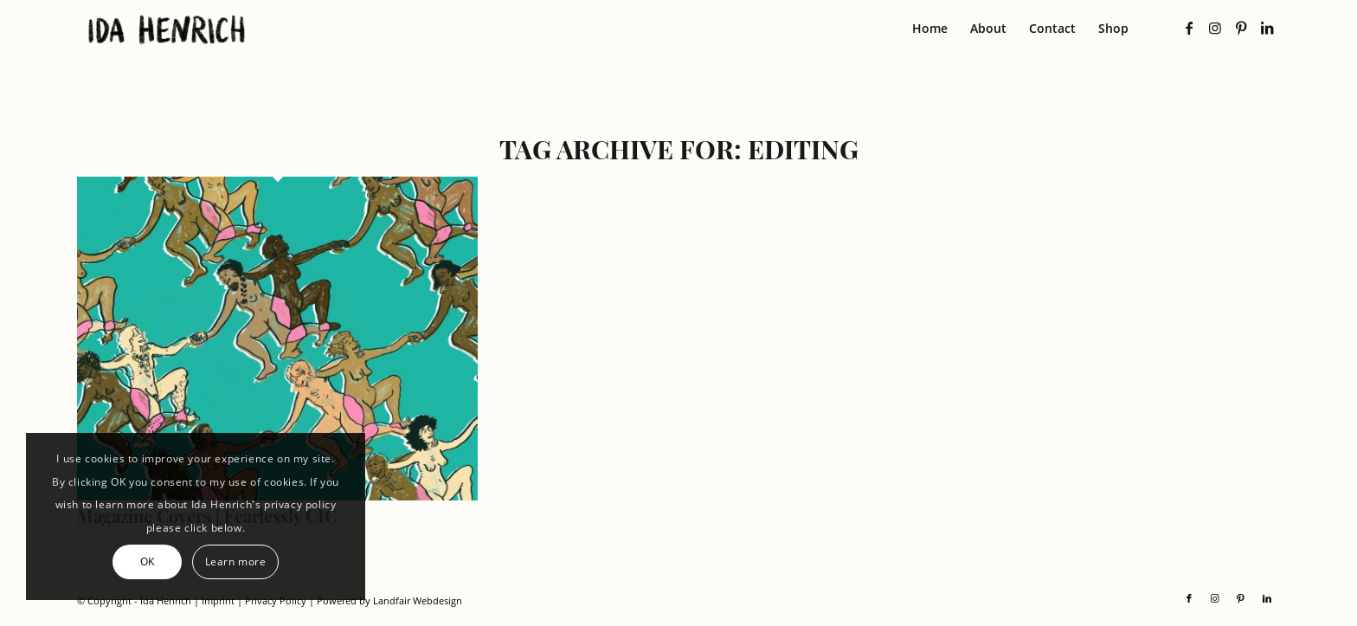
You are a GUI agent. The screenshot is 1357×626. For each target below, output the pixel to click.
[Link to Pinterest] (1241, 28)
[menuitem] (930, 28)
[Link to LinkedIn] (1267, 28)
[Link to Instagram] (1215, 28)
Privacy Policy (275, 600)
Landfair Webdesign (417, 600)
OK (147, 561)
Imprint (218, 600)
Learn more (236, 561)
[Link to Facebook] (1189, 28)
